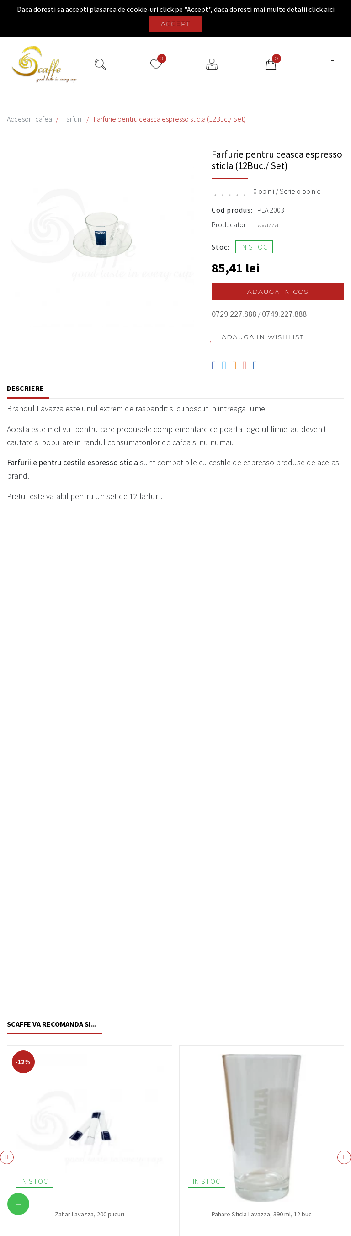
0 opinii (263, 191)
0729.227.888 (234, 314)
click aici (321, 9)
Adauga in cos (278, 292)
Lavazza (266, 224)
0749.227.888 (284, 314)
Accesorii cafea (29, 118)
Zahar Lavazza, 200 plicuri (89, 1214)
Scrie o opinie (300, 191)
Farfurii (73, 118)
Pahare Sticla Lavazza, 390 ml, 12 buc (262, 1214)
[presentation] (7, 1157)
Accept (176, 24)
